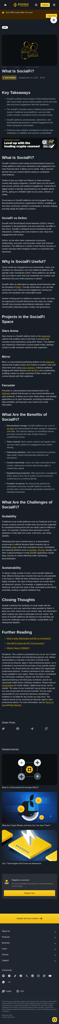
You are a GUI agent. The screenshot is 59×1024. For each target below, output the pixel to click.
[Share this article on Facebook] (17, 728)
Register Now (29, 893)
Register (45, 5)
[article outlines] (53, 20)
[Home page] (21, 5)
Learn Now (51, 16)
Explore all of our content (29, 918)
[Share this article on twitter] (3, 728)
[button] (54, 4)
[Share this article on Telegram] (31, 728)
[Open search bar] (35, 5)
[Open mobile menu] (54, 5)
